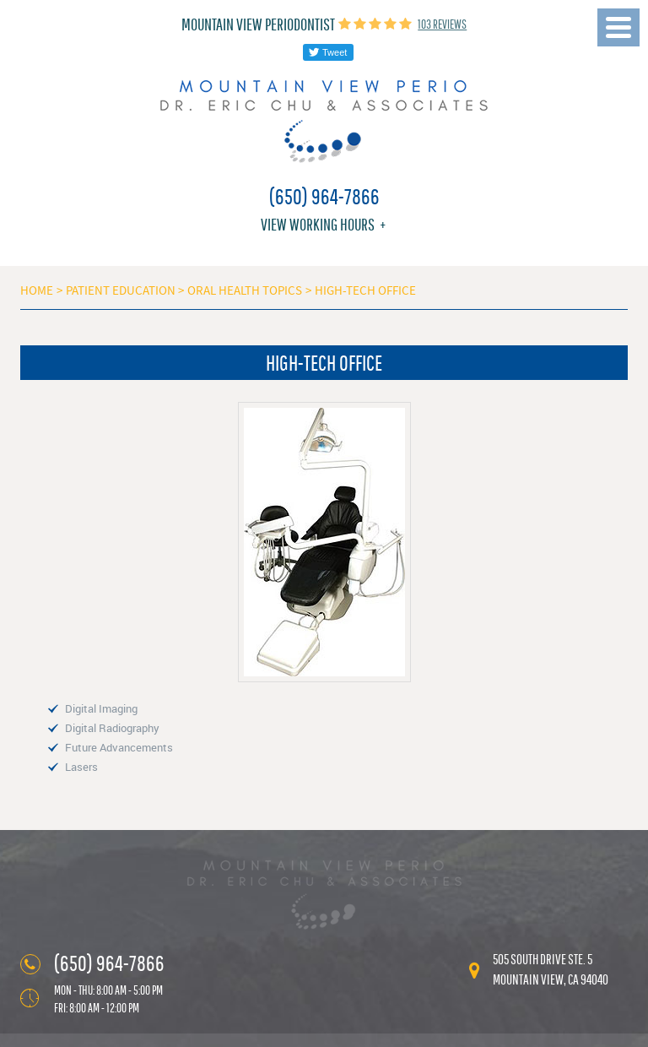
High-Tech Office (365, 290)
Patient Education (121, 290)
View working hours (318, 224)
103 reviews (442, 24)
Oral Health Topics (244, 290)
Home (36, 290)
